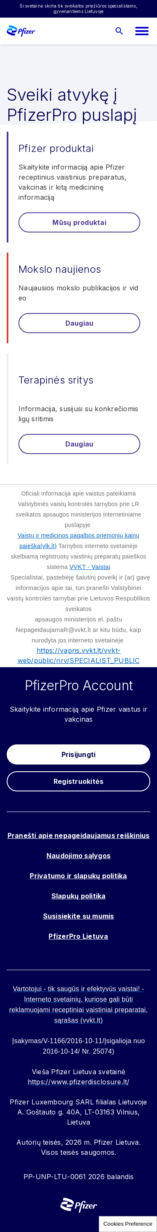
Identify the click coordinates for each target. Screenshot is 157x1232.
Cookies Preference (127, 1224)
